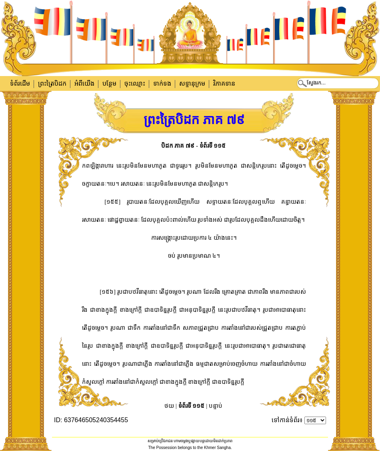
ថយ (169, 406)
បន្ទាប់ (215, 406)
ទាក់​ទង (162, 83)
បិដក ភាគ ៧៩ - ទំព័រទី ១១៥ (193, 145)
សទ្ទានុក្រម (192, 83)
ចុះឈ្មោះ (134, 83)
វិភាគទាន (224, 83)
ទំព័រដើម (20, 83)
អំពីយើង (84, 83)
